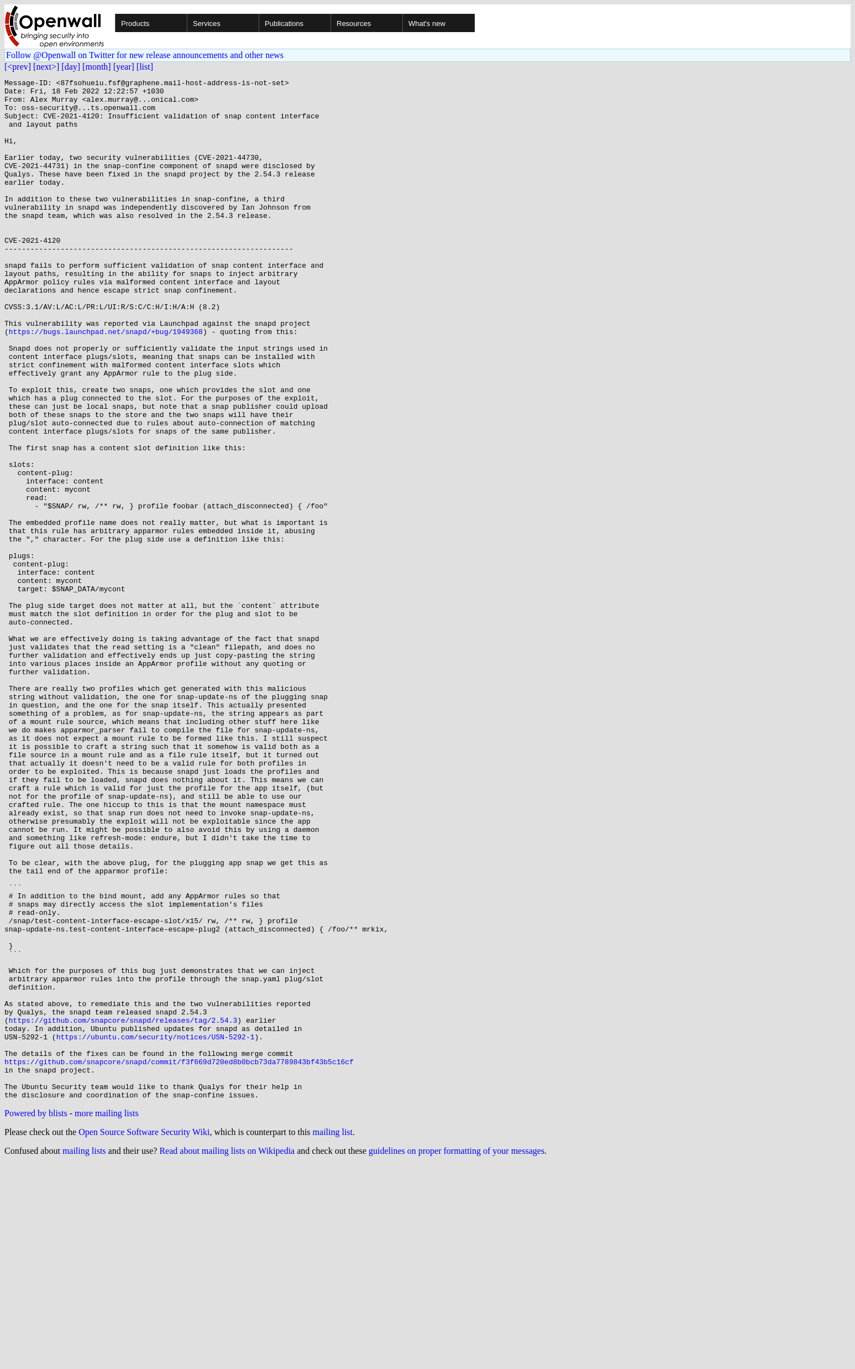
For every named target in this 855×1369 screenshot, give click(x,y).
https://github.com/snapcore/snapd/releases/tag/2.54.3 (123, 1209)
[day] (70, 66)
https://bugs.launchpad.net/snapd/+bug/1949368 (106, 383)
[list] (145, 66)
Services (207, 23)
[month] (96, 66)
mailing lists (84, 1355)
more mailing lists (107, 1317)
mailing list (333, 1336)
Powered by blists (35, 1317)
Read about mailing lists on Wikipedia (227, 1355)
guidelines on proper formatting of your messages (456, 1355)
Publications (284, 23)
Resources (354, 23)
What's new (426, 23)
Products (135, 23)
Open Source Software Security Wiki (143, 1336)
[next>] (46, 66)
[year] (123, 66)
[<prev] (17, 66)
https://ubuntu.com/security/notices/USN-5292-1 (155, 1229)
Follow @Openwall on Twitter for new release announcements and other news (145, 55)
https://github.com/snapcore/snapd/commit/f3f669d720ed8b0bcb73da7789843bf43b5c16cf (179, 1259)
